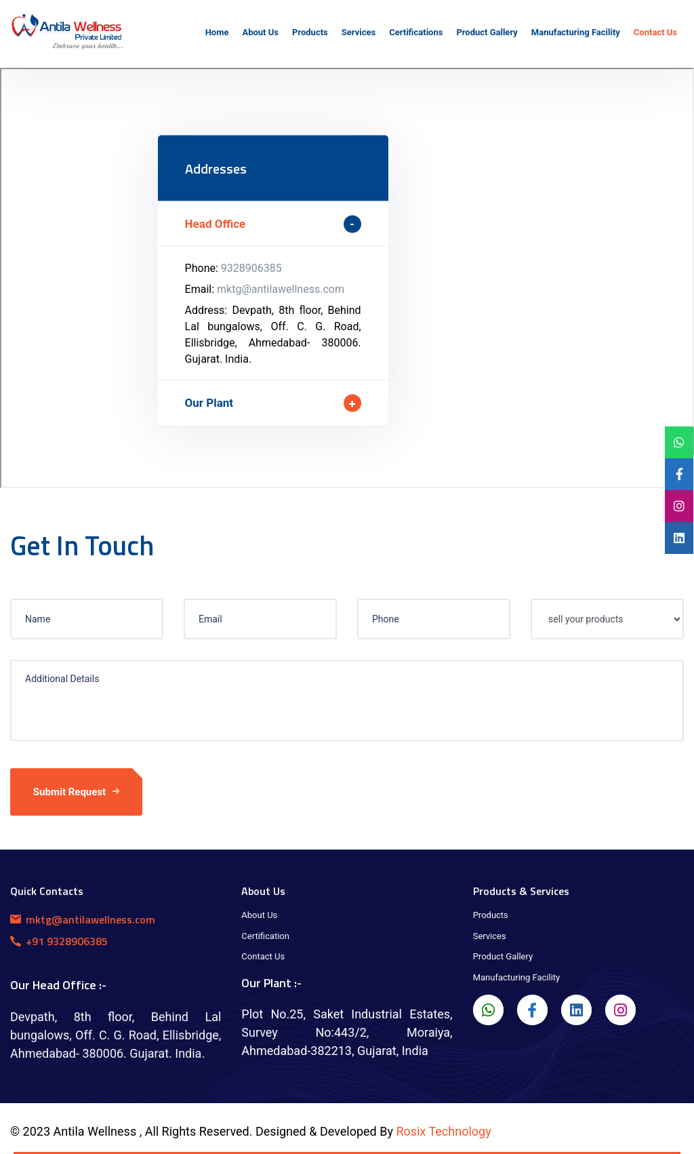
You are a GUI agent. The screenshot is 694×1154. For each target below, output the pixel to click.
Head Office (215, 223)
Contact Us (263, 956)
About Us (259, 915)
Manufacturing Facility (516, 977)
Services (489, 936)
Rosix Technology (443, 1131)
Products (490, 915)
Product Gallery (503, 956)
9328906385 (251, 268)
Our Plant (209, 403)
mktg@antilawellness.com (280, 289)
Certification (265, 936)
